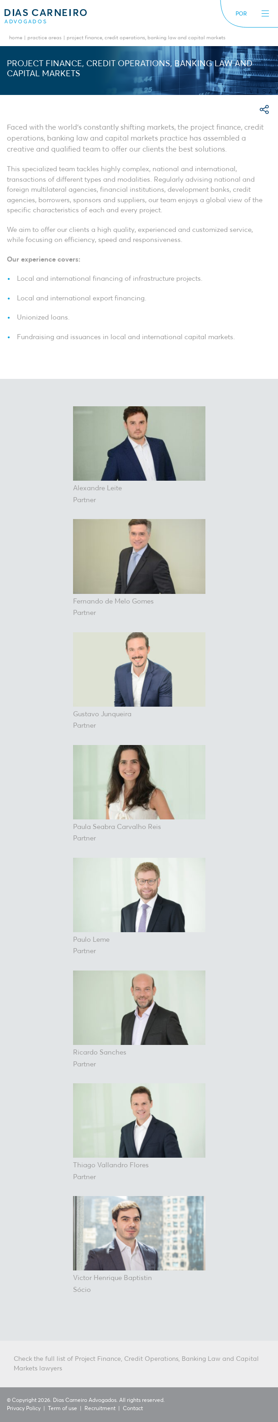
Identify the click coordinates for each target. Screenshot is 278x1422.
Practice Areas (44, 38)
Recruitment (99, 1409)
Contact (133, 1409)
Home (15, 38)
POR (241, 14)
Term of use (62, 1409)
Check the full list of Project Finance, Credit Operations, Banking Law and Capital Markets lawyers (136, 1364)
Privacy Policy (24, 1409)
